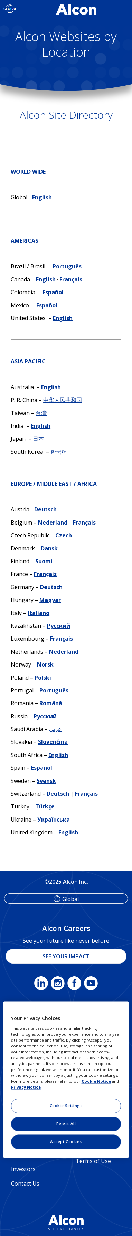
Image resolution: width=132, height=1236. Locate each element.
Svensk (46, 781)
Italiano (38, 613)
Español (53, 292)
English (42, 197)
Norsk (45, 664)
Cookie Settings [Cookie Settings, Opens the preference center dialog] (66, 1106)
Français (70, 279)
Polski (43, 677)
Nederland (52, 522)
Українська (53, 819)
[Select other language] (10, 8)
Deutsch (45, 509)
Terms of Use (93, 1161)
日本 (38, 438)
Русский (58, 626)
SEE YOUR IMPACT (66, 956)
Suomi (44, 561)
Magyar (50, 600)
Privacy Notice (26, 1087)
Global (70, 899)
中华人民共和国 (62, 400)
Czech (63, 535)
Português (67, 266)
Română (50, 703)
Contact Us (25, 1183)
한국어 (58, 452)
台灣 (41, 413)
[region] (66, 1079)
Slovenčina (53, 742)
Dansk (49, 548)
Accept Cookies (66, 1141)
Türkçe (45, 806)
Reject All (66, 1124)
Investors (23, 1169)
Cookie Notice (96, 1081)
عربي (55, 729)
